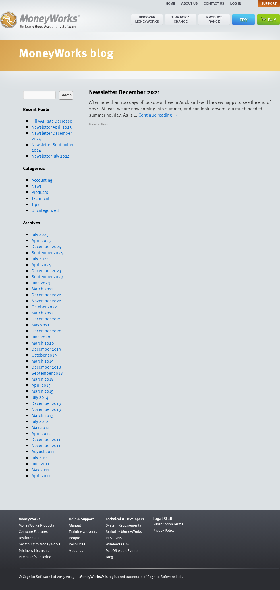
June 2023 (41, 282)
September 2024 (47, 252)
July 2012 (40, 421)
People (74, 538)
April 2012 (41, 433)
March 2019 (43, 361)
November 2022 (46, 300)
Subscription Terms (167, 524)
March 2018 (43, 379)
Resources (77, 544)
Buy (268, 19)
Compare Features (33, 531)
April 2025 (41, 240)
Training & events (83, 531)
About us (189, 3)
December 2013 (46, 403)
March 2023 (43, 288)
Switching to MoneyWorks (39, 544)
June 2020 (41, 337)
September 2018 (47, 373)
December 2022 (46, 294)
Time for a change (180, 19)
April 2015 (41, 385)
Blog (109, 557)
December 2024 (46, 246)
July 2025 (40, 234)
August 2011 (43, 451)
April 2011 (41, 475)
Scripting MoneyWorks (124, 531)
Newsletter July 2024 (50, 156)
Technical (40, 198)
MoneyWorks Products (36, 525)
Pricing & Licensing (34, 550)
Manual (75, 525)
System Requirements (123, 525)
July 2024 (40, 258)
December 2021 (46, 319)
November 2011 (46, 445)
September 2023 (47, 276)
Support (268, 3)
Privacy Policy (163, 530)
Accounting (42, 180)
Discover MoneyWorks (147, 19)
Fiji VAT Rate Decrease (52, 121)
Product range (214, 19)
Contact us (214, 3)
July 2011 (40, 457)
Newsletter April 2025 (52, 127)
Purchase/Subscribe (35, 557)
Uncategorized (45, 210)
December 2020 (46, 331)
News (37, 186)
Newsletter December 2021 (124, 91)
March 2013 (42, 415)
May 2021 (40, 325)
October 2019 (44, 355)
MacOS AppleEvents (122, 550)
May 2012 (40, 427)
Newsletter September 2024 (53, 147)
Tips (35, 204)
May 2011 (40, 469)
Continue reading (158, 114)
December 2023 (46, 270)
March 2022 (43, 312)
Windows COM (117, 544)
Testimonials (29, 538)
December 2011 (46, 439)
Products (40, 192)
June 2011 (40, 463)
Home (170, 3)
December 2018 (46, 367)
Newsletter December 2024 (52, 136)
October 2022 (44, 306)
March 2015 (42, 391)
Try (243, 20)
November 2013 (46, 409)
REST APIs (114, 538)
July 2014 (40, 397)
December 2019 (46, 349)
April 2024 (41, 264)
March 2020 (43, 343)
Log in (235, 3)
